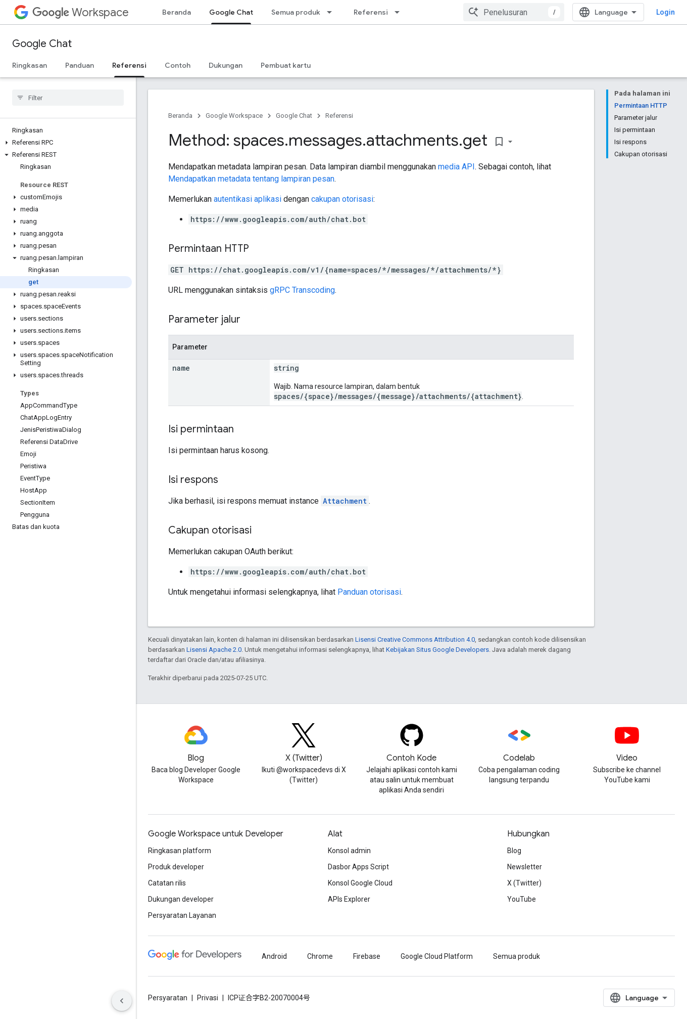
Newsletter (524, 867)
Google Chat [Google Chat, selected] (231, 12)
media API (456, 166)
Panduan (79, 65)
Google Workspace (234, 115)
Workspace (80, 12)
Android (274, 956)
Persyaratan (167, 998)
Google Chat (42, 43)
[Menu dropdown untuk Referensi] (400, 12)
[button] (66, 143)
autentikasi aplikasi (247, 199)
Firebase (366, 956)
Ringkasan (29, 65)
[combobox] (513, 12)
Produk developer (176, 867)
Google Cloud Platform (437, 956)
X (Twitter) (524, 883)
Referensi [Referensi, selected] (129, 65)
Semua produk (295, 12)
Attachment (345, 501)
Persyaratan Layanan (182, 915)
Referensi (371, 12)
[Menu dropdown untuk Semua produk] (332, 12)
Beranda (176, 12)
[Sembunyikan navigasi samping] (122, 1001)
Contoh (177, 65)
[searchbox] (68, 98)
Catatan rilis (167, 883)
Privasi (207, 998)
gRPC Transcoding (302, 290)
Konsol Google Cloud (360, 883)
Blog (514, 851)
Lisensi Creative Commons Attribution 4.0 (415, 639)
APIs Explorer (349, 899)
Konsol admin (349, 851)
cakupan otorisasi (342, 199)
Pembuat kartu (286, 65)
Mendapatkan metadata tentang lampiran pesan (251, 179)
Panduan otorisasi (369, 592)
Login (665, 12)
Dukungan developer (181, 899)
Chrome (320, 956)
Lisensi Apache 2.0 (213, 649)
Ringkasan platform (179, 851)
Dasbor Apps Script (358, 867)
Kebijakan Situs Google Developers (437, 649)
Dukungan (225, 65)
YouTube (521, 899)
